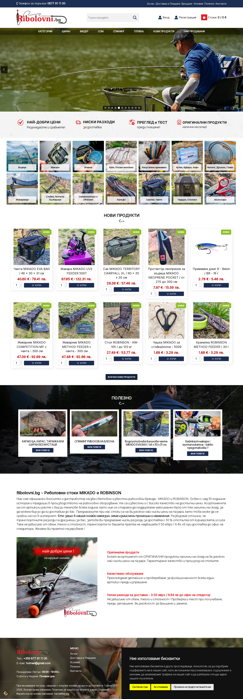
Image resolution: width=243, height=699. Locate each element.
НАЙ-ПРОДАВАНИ (194, 31)
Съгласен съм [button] (140, 687)
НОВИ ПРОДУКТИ (163, 31)
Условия (198, 3)
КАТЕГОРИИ (45, 31)
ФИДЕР (84, 31)
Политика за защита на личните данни (74, 689)
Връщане (187, 3)
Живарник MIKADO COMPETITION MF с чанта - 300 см (32, 347)
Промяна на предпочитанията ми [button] (192, 687)
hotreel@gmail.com (38, 663)
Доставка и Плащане (168, 3)
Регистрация (187, 17)
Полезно (209, 3)
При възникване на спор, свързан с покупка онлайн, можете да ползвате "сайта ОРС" (68, 685)
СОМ (100, 31)
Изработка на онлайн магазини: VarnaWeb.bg (43, 693)
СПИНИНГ (119, 31)
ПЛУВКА (139, 31)
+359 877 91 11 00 (35, 658)
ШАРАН (66, 31)
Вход (166, 17)
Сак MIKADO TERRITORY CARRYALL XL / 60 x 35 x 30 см (121, 273)
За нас (150, 3)
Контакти (221, 3)
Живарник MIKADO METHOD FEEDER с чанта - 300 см (76, 347)
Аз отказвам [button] (161, 687)
